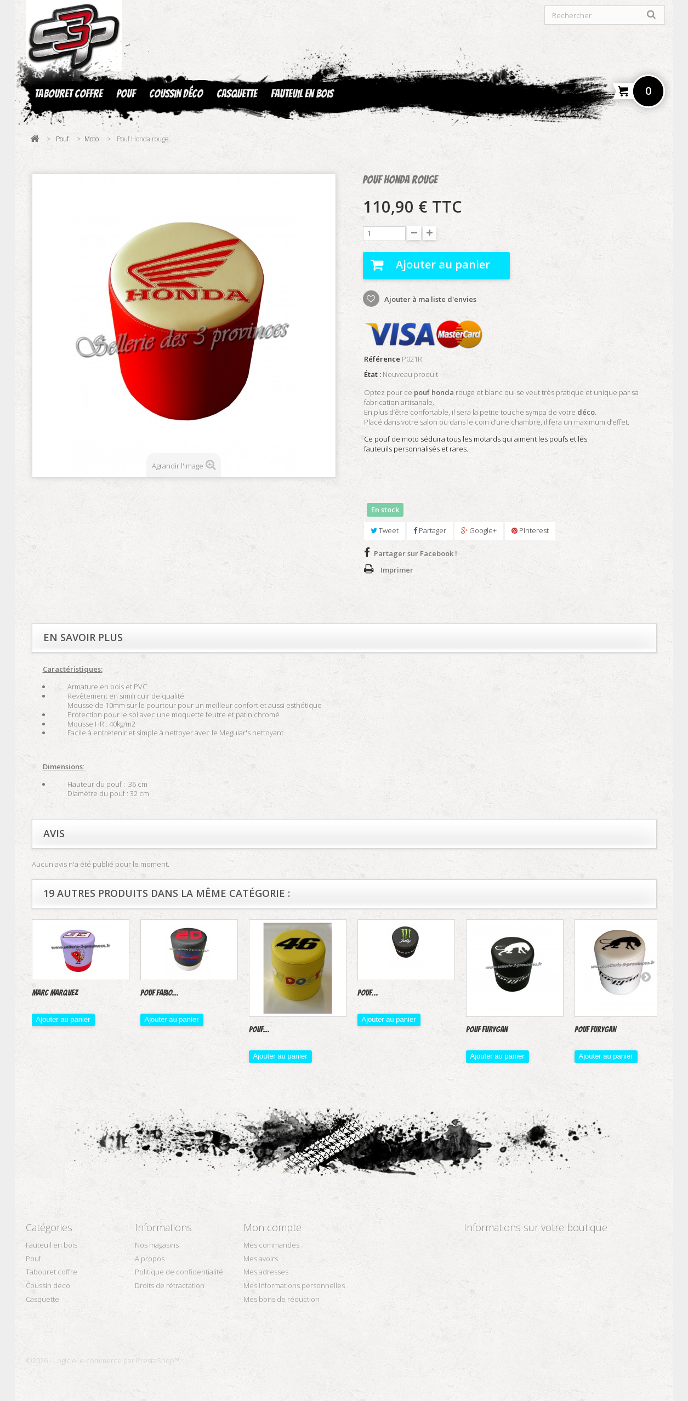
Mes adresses (265, 1272)
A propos (149, 1258)
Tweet (385, 530)
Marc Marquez (55, 992)
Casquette (237, 94)
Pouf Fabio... (159, 992)
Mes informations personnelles (294, 1285)
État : (372, 374)
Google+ (479, 530)
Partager (429, 530)
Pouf (125, 94)
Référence (382, 359)
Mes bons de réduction (281, 1299)
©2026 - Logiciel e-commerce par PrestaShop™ (102, 1360)
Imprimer (396, 570)
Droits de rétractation (169, 1285)
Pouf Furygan (487, 1029)
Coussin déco (176, 94)
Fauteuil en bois (302, 94)
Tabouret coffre (69, 94)
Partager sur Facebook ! (415, 553)
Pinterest (530, 530)
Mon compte (272, 1227)
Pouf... (259, 1029)
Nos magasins (157, 1245)
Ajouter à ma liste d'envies (429, 299)
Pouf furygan (595, 1029)
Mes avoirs (260, 1258)
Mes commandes (271, 1245)
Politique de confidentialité (179, 1272)
